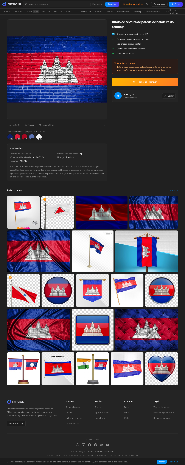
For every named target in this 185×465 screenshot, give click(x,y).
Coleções (18, 11)
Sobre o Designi (73, 407)
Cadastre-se (159, 4)
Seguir (169, 95)
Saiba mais (173, 461)
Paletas (32, 11)
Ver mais (174, 190)
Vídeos (109, 11)
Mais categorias (155, 11)
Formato (97, 4)
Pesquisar (112, 4)
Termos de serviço (162, 407)
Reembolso (100, 418)
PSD (46, 11)
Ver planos (16, 423)
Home (7, 11)
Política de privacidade (164, 412)
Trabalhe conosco (74, 418)
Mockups (138, 11)
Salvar (29, 124)
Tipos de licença (102, 412)
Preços (98, 407)
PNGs (126, 412)
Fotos (71, 11)
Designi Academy (172, 12)
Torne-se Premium (145, 82)
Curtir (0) (14, 124)
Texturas (85, 11)
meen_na (128, 94)
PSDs (126, 418)
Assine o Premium (133, 4)
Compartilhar (46, 124)
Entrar (175, 4)
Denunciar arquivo (162, 418)
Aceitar (162, 461)
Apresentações (124, 11)
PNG (58, 11)
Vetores (99, 11)
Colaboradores (72, 423)
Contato (69, 412)
